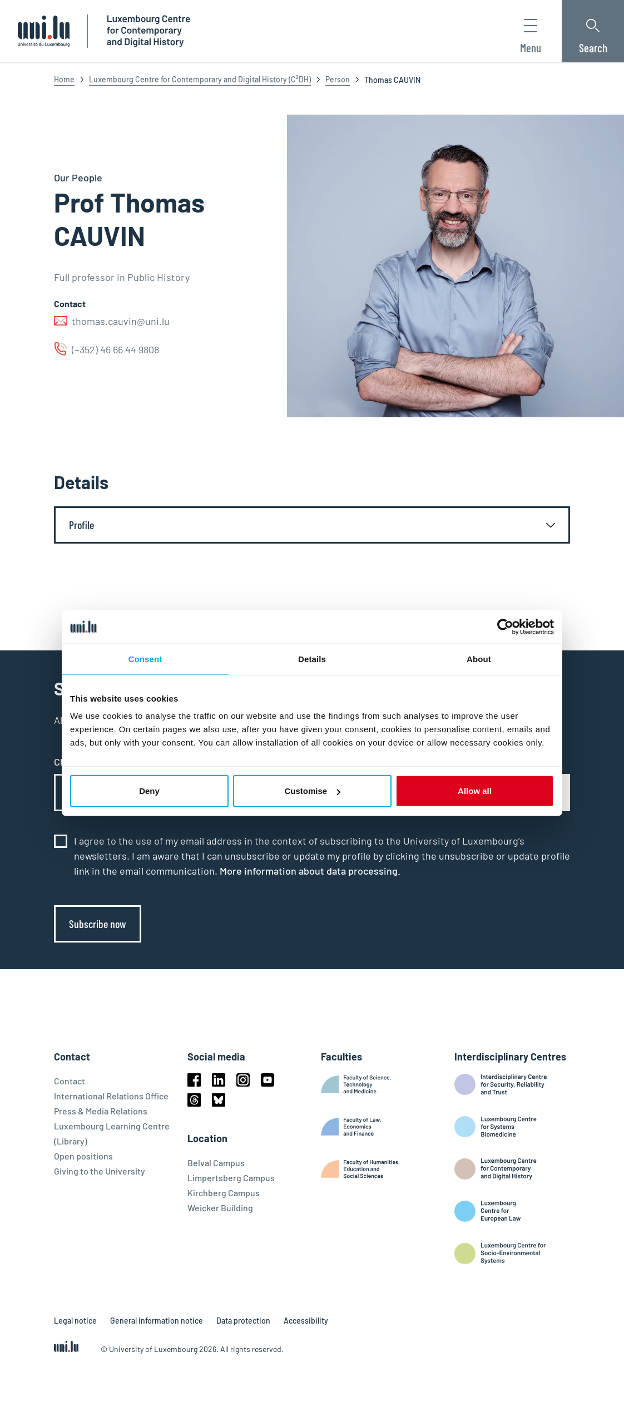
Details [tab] (312, 658)
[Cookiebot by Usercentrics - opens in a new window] (505, 626)
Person (337, 79)
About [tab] (479, 658)
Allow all (475, 791)
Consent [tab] (145, 658)
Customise (312, 791)
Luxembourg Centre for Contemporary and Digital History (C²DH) (200, 79)
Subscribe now (97, 923)
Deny (149, 791)
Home (64, 79)
